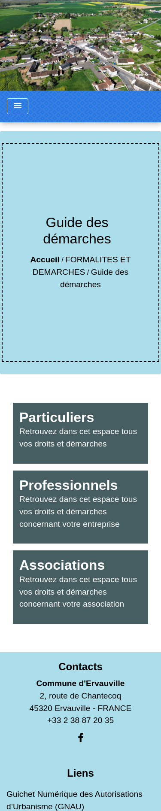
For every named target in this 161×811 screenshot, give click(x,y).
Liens (80, 773)
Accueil (44, 259)
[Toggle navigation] (17, 106)
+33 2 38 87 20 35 (80, 720)
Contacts (80, 666)
